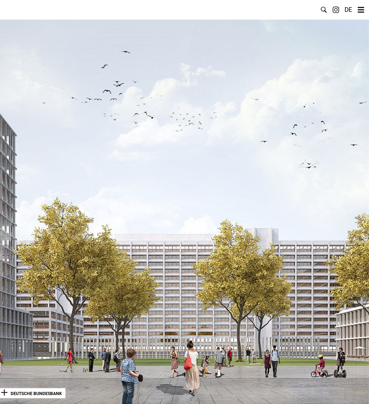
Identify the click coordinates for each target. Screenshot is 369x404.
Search (323, 9)
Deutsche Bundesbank (36, 393)
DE (348, 10)
